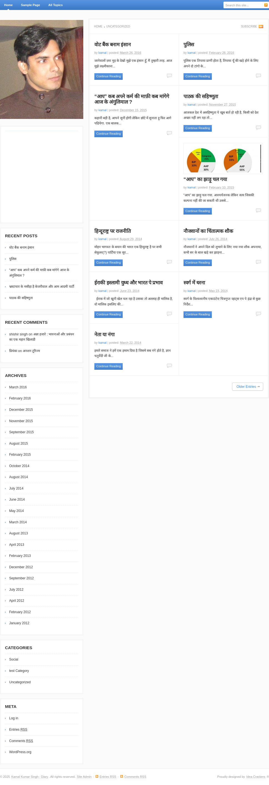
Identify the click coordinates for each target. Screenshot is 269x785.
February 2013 (20, 556)
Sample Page (30, 5)
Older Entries (246, 387)
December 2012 (21, 567)
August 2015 (18, 443)
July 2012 (16, 590)
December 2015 (21, 410)
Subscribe (249, 26)
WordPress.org (20, 752)
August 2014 (18, 477)
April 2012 (16, 601)
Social (13, 659)
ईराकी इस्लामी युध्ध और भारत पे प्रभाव (128, 283)
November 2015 (21, 421)
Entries (18, 730)
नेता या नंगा (104, 334)
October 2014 (19, 466)
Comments (21, 741)
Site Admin (84, 776)
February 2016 (20, 398)
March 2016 (18, 387)
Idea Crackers (255, 776)
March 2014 (18, 522)
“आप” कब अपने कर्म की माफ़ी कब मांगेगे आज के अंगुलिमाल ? (131, 99)
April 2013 (16, 545)
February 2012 (20, 612)
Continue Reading (108, 76)
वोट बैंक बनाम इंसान (112, 44)
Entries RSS (108, 776)
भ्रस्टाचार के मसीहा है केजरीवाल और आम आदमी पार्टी (41, 287)
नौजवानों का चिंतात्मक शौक (208, 231)
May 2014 (16, 511)
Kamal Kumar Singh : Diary (29, 776)
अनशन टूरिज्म (31, 351)
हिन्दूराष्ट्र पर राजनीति (112, 231)
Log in (13, 718)
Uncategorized (20, 682)
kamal (103, 52)
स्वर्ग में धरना (194, 283)
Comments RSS (135, 776)
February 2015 (20, 455)
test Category (19, 671)
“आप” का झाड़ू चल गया (205, 179)
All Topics (55, 6)
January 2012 (19, 623)
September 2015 (21, 432)
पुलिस (188, 44)
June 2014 (17, 499)
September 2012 (21, 578)
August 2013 (18, 533)
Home (8, 5)
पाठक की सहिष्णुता (200, 96)
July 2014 (16, 488)
